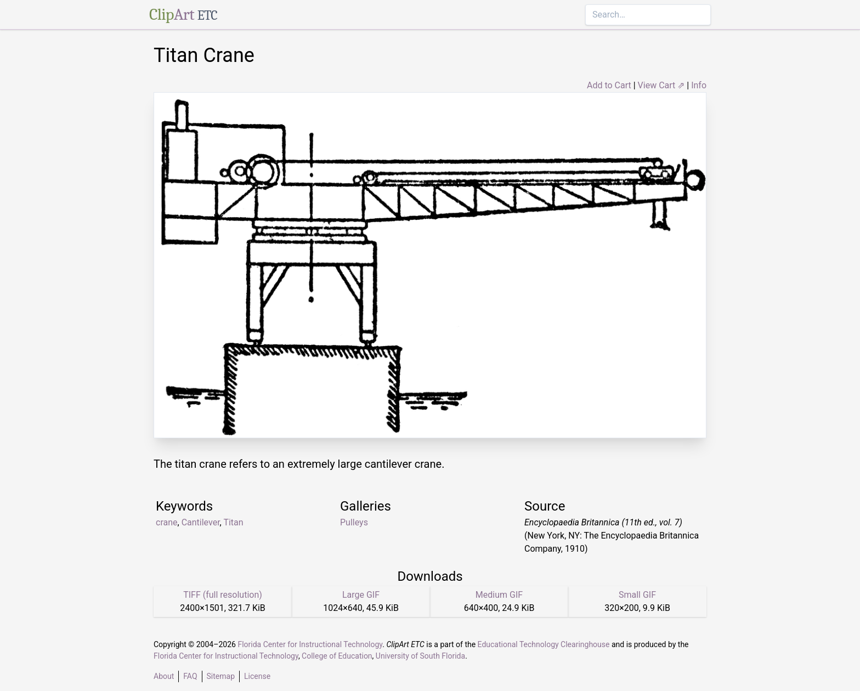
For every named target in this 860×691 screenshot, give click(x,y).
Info (698, 85)
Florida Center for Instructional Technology (309, 644)
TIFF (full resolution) (222, 595)
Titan (233, 522)
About (164, 676)
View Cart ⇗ (661, 85)
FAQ (190, 676)
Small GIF (637, 595)
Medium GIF (499, 595)
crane (167, 522)
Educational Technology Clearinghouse (544, 644)
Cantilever (201, 522)
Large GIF (361, 595)
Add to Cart (609, 85)
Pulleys (354, 522)
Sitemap (221, 676)
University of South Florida (420, 656)
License (257, 676)
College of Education (337, 656)
